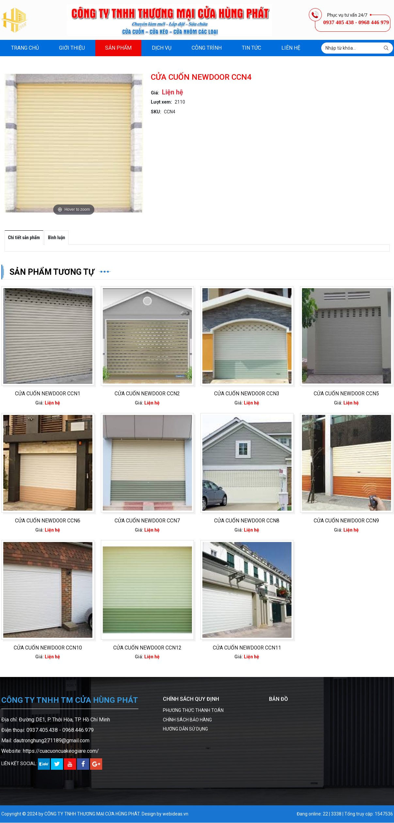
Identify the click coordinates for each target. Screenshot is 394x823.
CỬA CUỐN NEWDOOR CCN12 (147, 648)
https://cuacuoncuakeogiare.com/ (61, 751)
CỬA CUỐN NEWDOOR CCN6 (48, 521)
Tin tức (251, 48)
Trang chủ (25, 48)
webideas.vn (175, 814)
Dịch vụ (161, 48)
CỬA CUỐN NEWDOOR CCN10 (47, 648)
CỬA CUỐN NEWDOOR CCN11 (247, 648)
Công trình (207, 48)
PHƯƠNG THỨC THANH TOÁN (193, 711)
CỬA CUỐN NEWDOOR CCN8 (247, 521)
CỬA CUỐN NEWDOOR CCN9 (346, 521)
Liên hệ (290, 48)
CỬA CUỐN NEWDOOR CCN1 (48, 394)
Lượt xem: (161, 102)
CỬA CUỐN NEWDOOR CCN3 (247, 394)
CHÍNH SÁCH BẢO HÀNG (187, 720)
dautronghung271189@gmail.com (51, 741)
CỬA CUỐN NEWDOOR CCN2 (147, 394)
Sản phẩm (118, 48)
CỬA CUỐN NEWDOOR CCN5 (346, 394)
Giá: (155, 92)
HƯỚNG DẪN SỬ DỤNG (185, 729)
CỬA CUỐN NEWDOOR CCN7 (147, 521)
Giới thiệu (72, 48)
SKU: (156, 111)
